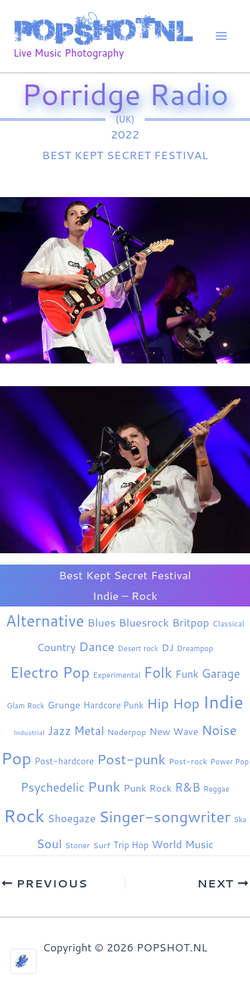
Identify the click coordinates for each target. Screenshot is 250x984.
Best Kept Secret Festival (125, 154)
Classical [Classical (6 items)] (228, 623)
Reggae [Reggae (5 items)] (216, 789)
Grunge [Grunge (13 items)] (63, 705)
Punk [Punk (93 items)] (104, 786)
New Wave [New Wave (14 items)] (174, 731)
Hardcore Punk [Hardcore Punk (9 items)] (113, 705)
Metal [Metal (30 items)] (89, 730)
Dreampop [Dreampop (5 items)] (195, 648)
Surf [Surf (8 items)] (102, 845)
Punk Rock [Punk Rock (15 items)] (147, 788)
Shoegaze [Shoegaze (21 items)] (71, 818)
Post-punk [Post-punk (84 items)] (131, 759)
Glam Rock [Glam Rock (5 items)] (26, 705)
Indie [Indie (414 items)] (223, 701)
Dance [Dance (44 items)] (97, 646)
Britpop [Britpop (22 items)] (190, 622)
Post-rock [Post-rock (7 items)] (188, 761)
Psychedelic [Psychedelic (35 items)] (53, 787)
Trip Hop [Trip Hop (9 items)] (131, 845)
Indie (106, 595)
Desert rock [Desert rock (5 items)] (138, 648)
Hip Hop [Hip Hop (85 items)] (173, 703)
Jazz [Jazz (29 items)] (59, 730)
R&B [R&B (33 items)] (187, 787)
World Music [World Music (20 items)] (183, 844)
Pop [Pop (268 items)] (16, 758)
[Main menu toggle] (222, 36)
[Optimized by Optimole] (23, 961)
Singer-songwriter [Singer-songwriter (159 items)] (165, 816)
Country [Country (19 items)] (56, 647)
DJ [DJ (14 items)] (167, 647)
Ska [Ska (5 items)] (239, 819)
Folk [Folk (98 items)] (157, 672)
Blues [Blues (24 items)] (101, 622)
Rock (144, 595)
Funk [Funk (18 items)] (187, 673)
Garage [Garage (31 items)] (221, 673)
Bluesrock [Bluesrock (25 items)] (144, 622)
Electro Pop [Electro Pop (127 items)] (50, 672)
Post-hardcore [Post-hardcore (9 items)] (64, 761)
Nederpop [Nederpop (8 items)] (126, 732)
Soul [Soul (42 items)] (49, 843)
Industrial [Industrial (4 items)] (29, 732)
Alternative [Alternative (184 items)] (45, 620)
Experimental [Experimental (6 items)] (117, 674)
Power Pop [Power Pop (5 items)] (230, 761)
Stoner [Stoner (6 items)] (77, 845)
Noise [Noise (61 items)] (219, 730)
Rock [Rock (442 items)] (23, 815)
